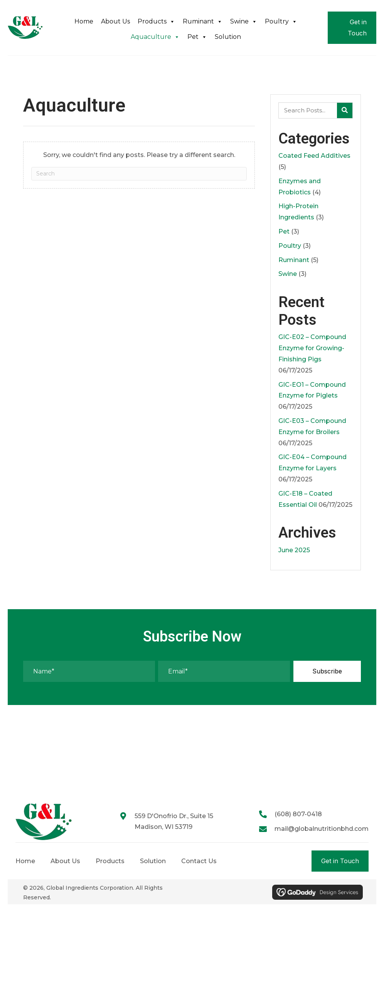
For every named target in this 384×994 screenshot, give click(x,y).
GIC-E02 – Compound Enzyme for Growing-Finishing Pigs (312, 348)
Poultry (281, 21)
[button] (327, 671)
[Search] (139, 173)
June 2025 (294, 550)
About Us (115, 21)
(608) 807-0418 (298, 814)
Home (83, 21)
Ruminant (202, 21)
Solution (228, 36)
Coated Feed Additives (314, 155)
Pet (197, 37)
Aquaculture (155, 37)
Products (156, 21)
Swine (243, 21)
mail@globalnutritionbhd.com (322, 828)
